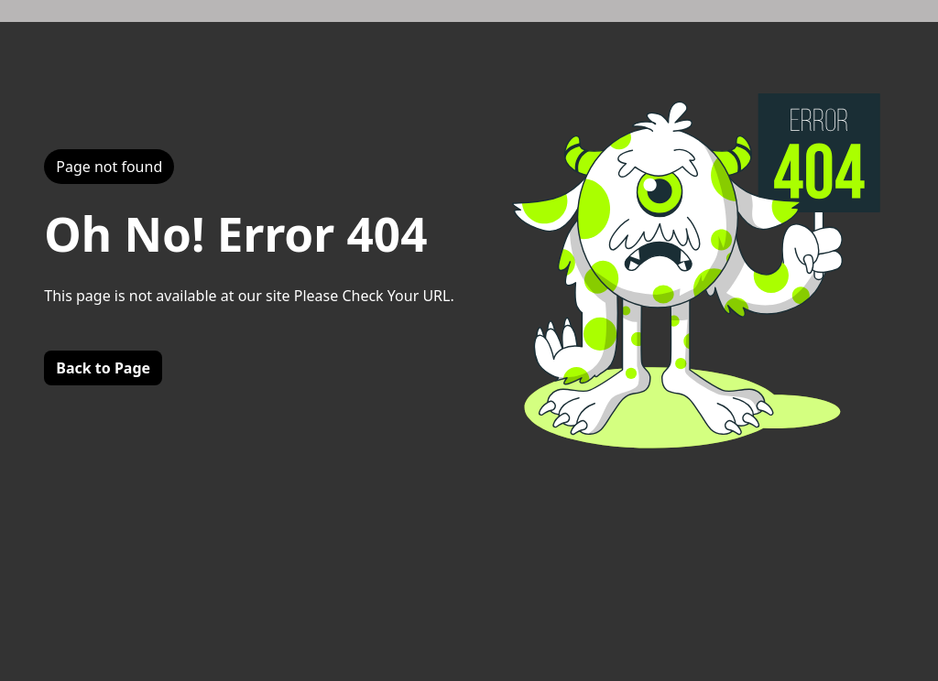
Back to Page (103, 368)
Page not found (109, 167)
